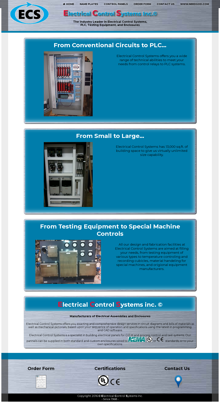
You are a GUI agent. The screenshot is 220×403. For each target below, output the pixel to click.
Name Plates (89, 4)
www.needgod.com (194, 4)
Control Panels (116, 4)
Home (68, 4)
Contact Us (166, 4)
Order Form (142, 4)
